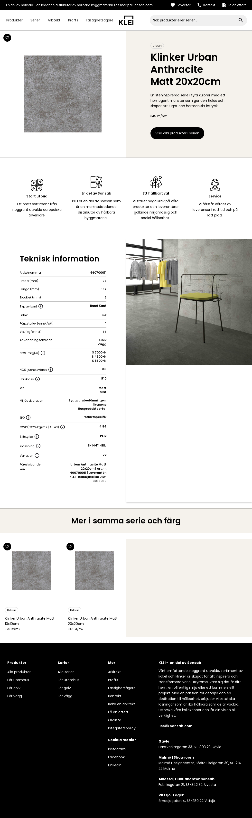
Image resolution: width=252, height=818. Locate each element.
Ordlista (114, 720)
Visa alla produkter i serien (177, 133)
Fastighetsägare (99, 20)
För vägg (14, 696)
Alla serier (66, 671)
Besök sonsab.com (175, 726)
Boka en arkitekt (121, 704)
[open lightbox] (189, 302)
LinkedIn (114, 765)
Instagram (117, 749)
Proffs (73, 20)
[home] (126, 20)
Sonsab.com (142, 5)
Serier (35, 20)
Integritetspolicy (122, 728)
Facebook (116, 757)
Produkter (14, 20)
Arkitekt (54, 20)
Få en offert (118, 712)
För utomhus (18, 680)
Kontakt (114, 696)
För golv (13, 688)
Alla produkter (19, 671)
